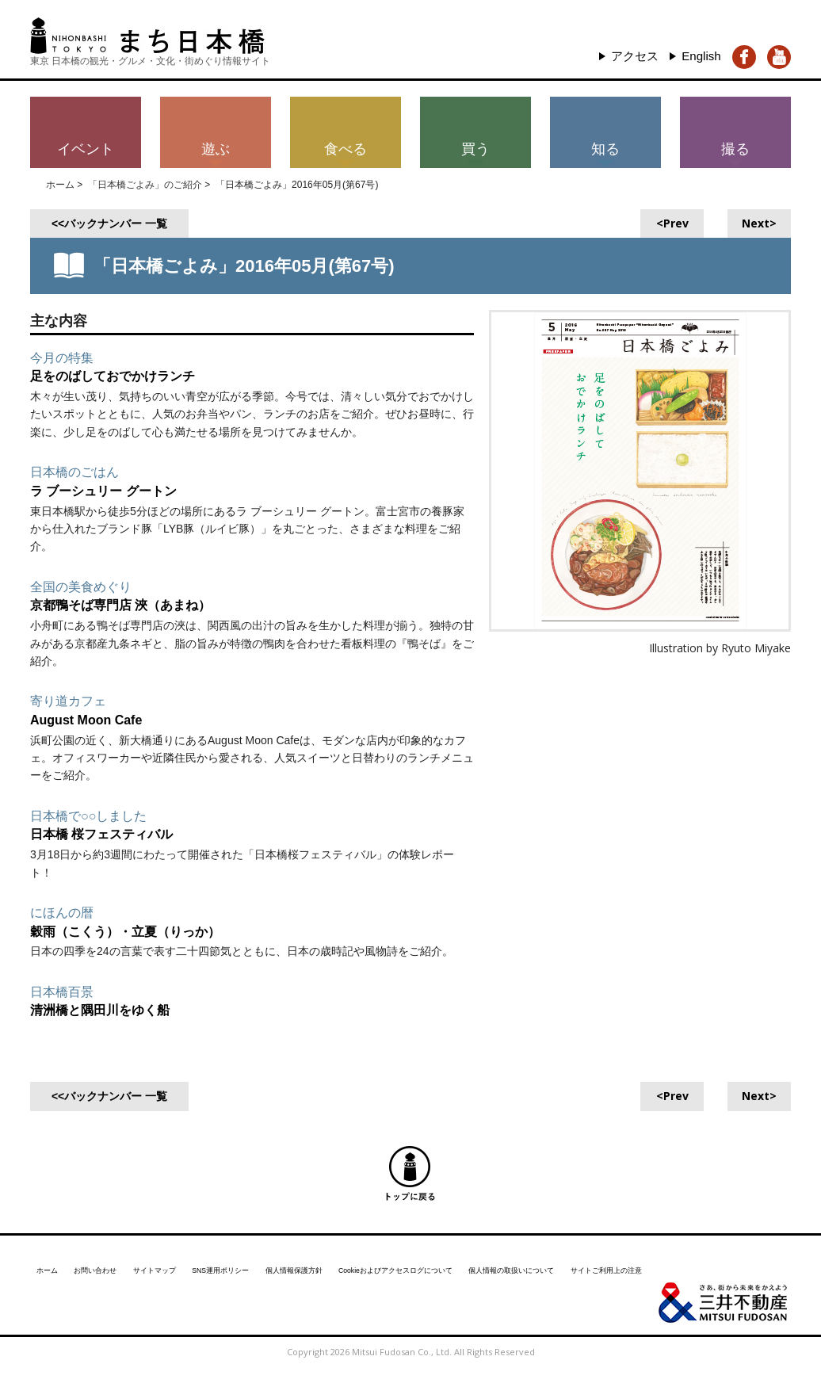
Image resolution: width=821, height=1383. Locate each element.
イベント (85, 146)
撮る (735, 146)
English (699, 54)
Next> (759, 219)
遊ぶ (215, 146)
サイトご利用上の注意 (709, 1262)
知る (605, 146)
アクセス (630, 54)
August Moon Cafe (93, 716)
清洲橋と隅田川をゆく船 (108, 1007)
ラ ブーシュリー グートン (112, 487)
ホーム (60, 182)
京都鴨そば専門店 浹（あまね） (132, 602)
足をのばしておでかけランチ (123, 373)
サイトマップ (173, 1262)
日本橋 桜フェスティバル (110, 831)
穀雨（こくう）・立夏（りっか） (137, 928)
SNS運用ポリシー (251, 1262)
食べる (345, 146)
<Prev (672, 219)
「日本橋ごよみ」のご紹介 (145, 182)
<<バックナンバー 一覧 (109, 220)
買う (475, 146)
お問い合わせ (104, 1262)
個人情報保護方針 (337, 1262)
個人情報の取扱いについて (597, 1262)
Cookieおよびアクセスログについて (458, 1262)
